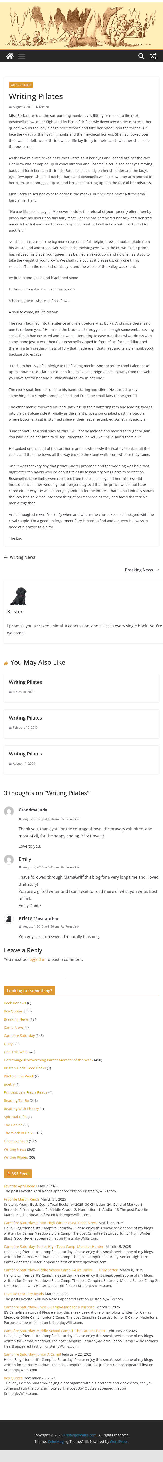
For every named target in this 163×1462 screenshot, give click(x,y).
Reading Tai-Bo (16, 1100)
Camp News (14, 1027)
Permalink (70, 819)
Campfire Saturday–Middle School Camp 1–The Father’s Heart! (55, 1330)
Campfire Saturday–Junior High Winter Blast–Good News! (51, 1223)
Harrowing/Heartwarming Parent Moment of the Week (48, 1060)
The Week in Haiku (19, 1133)
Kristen (44, 107)
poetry (9, 1084)
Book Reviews (15, 1003)
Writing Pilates (21, 85)
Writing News (19, 557)
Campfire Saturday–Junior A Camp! (32, 1354)
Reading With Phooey (21, 1108)
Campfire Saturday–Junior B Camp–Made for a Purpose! (49, 1307)
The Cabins (13, 1125)
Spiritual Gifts (15, 1116)
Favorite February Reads (24, 1293)
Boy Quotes (13, 1011)
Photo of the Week (19, 1076)
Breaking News (142, 570)
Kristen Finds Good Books (25, 1068)
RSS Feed (20, 1173)
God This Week (16, 1051)
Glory (8, 1043)
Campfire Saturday (19, 1035)
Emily (25, 859)
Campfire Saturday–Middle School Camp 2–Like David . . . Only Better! (61, 1270)
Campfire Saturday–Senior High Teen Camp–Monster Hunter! (54, 1246)
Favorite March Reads (22, 1199)
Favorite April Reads (20, 1186)
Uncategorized (16, 1141)
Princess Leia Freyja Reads (25, 1092)
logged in (36, 959)
